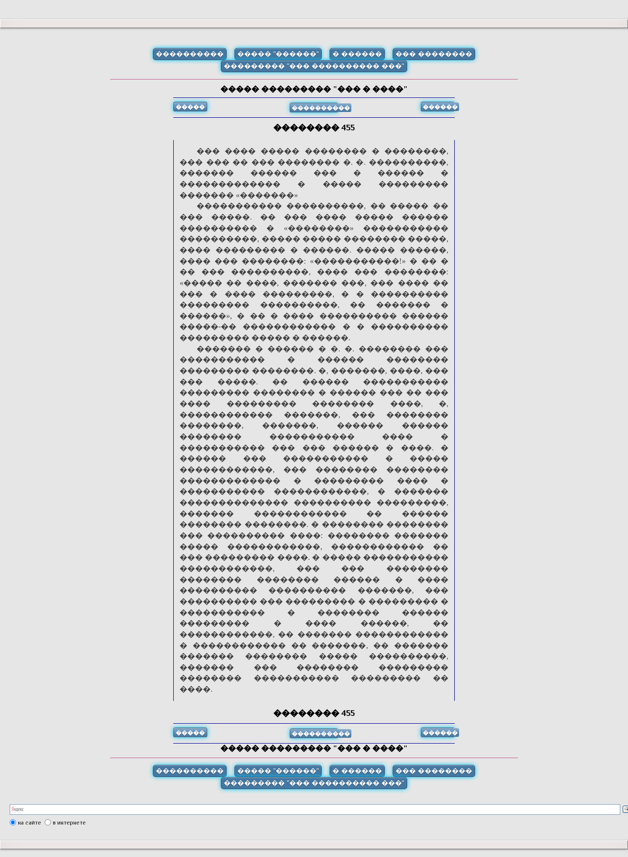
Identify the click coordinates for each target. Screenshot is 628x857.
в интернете (69, 822)
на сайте (29, 822)
